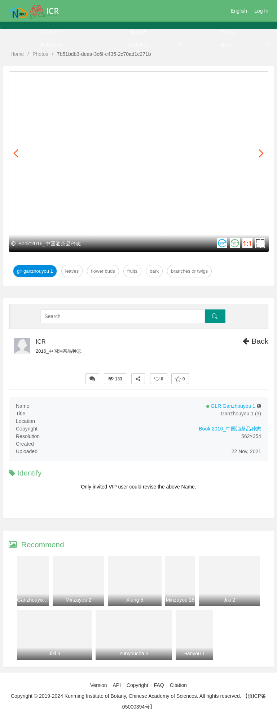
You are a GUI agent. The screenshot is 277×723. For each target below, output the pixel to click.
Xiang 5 (134, 600)
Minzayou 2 (79, 600)
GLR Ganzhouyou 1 (35, 271)
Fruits (132, 271)
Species (138, 32)
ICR (41, 342)
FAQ (159, 685)
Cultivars (50, 32)
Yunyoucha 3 (134, 653)
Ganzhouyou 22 (35, 600)
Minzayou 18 (180, 600)
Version (98, 685)
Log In (261, 11)
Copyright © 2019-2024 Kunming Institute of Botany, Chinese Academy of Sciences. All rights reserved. (126, 696)
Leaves (72, 271)
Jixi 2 (229, 600)
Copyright (137, 685)
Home (17, 54)
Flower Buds (103, 271)
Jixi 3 (54, 653)
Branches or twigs (189, 271)
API (117, 685)
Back (255, 341)
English (238, 11)
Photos (226, 32)
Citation (178, 685)
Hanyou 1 (194, 653)
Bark (154, 271)
